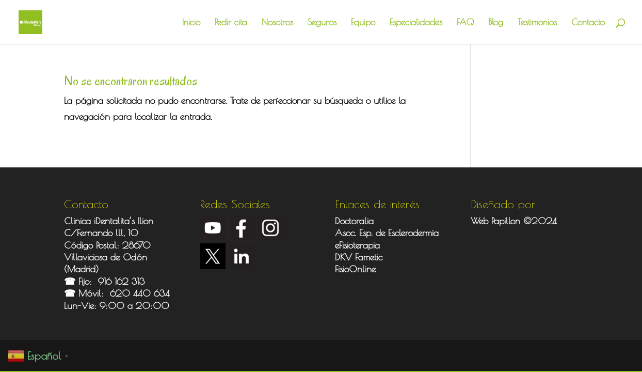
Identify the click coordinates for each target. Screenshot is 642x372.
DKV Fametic (358, 257)
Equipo (363, 23)
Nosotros (277, 23)
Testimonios (537, 23)
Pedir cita (231, 23)
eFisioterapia (357, 245)
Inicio (191, 23)
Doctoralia (354, 220)
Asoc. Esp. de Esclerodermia (388, 232)
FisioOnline (355, 269)
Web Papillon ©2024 (514, 220)
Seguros (322, 23)
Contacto (588, 23)
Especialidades (416, 23)
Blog (496, 23)
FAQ (465, 23)
